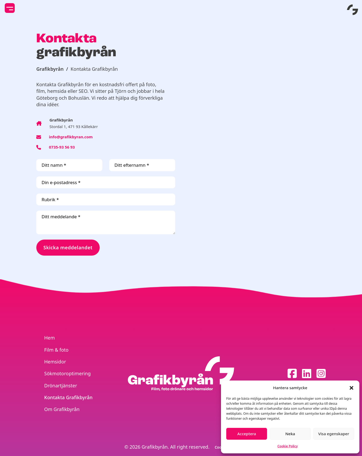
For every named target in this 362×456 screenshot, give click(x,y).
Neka (290, 433)
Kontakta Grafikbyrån (68, 397)
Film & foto (56, 350)
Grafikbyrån (50, 69)
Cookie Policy (287, 446)
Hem (49, 338)
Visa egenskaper (333, 433)
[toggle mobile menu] (9, 8)
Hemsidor (55, 361)
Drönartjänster (60, 385)
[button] (351, 388)
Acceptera (246, 433)
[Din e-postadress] (105, 182)
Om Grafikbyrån (61, 409)
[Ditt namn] (69, 165)
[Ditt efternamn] (142, 165)
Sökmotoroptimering (67, 373)
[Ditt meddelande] (105, 222)
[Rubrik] (105, 199)
